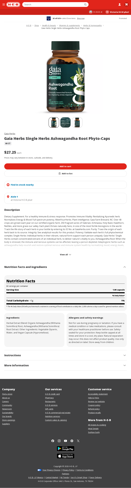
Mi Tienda (64, 477)
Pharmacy (49, 397)
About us (6, 397)
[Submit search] (86, 4)
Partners (65, 473)
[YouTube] (65, 441)
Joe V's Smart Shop (79, 477)
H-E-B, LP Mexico (35, 477)
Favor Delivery (95, 477)
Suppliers (6, 424)
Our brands (7, 416)
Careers (5, 401)
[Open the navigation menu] (3, 4)
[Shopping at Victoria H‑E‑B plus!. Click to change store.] (117, 12)
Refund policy (94, 409)
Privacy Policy (68, 470)
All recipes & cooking (97, 425)
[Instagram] (59, 441)
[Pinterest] (72, 441)
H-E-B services (51, 405)
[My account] (119, 4)
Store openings (8, 420)
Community (7, 405)
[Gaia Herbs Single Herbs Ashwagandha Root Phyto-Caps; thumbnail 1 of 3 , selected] (54, 122)
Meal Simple (93, 428)
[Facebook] (53, 441)
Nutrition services (52, 416)
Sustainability (7, 412)
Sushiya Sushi (94, 432)
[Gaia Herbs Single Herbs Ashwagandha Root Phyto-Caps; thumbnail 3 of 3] (77, 122)
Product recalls (94, 412)
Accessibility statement (98, 394)
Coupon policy (94, 405)
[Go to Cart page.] (126, 4)
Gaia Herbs (9, 133)
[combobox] (52, 4)
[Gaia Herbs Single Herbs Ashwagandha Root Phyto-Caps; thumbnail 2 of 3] (65, 122)
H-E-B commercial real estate (57, 412)
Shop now (80, 18)
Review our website (96, 401)
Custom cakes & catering (56, 420)
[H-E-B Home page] (13, 4)
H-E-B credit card (52, 394)
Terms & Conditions (84, 470)
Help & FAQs (93, 397)
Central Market (51, 477)
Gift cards (49, 409)
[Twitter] (78, 441)
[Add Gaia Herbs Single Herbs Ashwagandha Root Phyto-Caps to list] (65, 174)
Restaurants (50, 401)
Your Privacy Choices (51, 470)
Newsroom (7, 409)
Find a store (7, 394)
